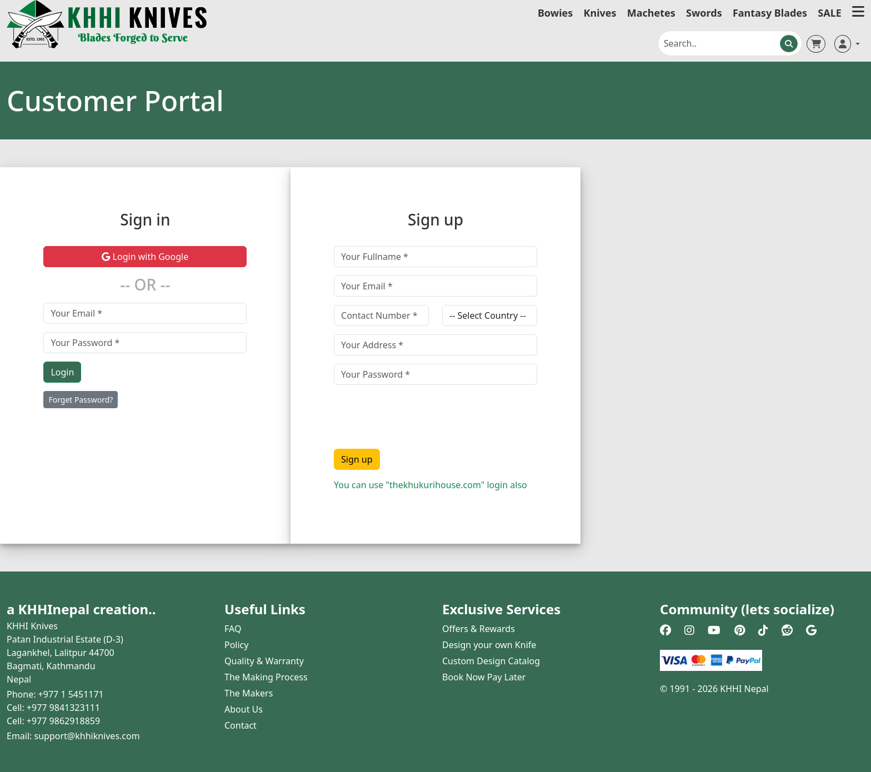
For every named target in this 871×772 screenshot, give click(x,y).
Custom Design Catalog (491, 661)
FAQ (232, 629)
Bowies (555, 12)
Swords (704, 12)
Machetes (651, 12)
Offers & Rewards (478, 629)
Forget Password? (80, 399)
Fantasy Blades (770, 12)
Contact (240, 725)
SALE (830, 12)
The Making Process (266, 677)
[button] (858, 13)
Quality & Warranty (264, 661)
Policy (236, 645)
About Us (243, 709)
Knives (600, 12)
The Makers (248, 693)
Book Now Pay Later (483, 677)
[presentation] (418, 415)
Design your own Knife (489, 645)
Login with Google (145, 256)
